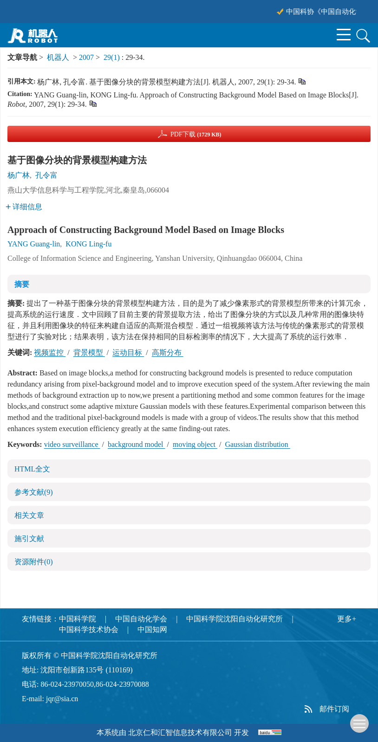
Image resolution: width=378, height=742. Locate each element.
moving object (195, 444)
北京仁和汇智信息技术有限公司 (180, 732)
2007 (86, 57)
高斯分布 (167, 352)
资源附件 (33, 562)
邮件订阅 (334, 709)
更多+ (346, 619)
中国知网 (152, 629)
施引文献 (29, 538)
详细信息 (24, 207)
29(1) (113, 57)
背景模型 (89, 352)
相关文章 (29, 515)
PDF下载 (196, 134)
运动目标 (128, 352)
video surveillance (72, 444)
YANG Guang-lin (33, 244)
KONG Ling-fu (88, 244)
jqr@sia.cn (62, 699)
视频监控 (49, 352)
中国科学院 (77, 619)
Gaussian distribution (257, 444)
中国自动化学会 (141, 619)
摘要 (21, 284)
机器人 (58, 57)
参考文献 (33, 492)
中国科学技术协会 (88, 629)
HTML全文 (32, 469)
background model (136, 444)
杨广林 (18, 175)
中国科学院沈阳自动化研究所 (234, 619)
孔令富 (46, 175)
